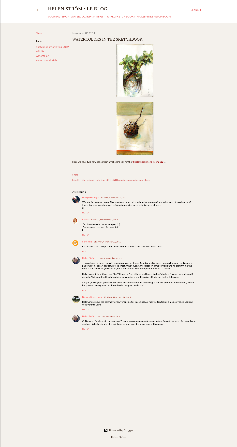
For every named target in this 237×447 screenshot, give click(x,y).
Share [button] (39, 32)
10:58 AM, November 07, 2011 (104, 219)
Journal (54, 16)
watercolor (42, 55)
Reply (85, 212)
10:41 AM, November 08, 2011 (109, 316)
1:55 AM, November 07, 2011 (114, 197)
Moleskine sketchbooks (154, 16)
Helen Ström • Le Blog (77, 8)
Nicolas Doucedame (92, 297)
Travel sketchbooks (120, 16)
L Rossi (85, 219)
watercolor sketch (46, 60)
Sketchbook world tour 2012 (52, 46)
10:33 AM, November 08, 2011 (117, 297)
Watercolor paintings (87, 16)
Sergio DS (87, 241)
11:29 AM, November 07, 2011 (107, 241)
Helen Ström (88, 258)
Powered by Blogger (118, 430)
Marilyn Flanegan (90, 197)
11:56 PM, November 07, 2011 (109, 258)
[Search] (196, 10)
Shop (65, 16)
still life (40, 51)
